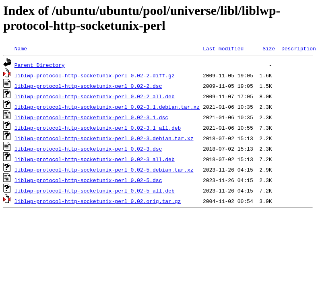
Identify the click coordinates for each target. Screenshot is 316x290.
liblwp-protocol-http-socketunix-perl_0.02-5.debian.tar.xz (104, 169)
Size (268, 48)
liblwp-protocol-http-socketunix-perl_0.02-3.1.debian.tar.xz (107, 106)
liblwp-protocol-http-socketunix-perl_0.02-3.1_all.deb (97, 127)
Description (298, 48)
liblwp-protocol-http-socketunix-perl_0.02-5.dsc (88, 180)
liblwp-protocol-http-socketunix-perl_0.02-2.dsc (88, 85)
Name (20, 48)
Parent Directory (39, 64)
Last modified (223, 48)
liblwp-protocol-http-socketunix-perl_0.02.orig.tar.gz (97, 201)
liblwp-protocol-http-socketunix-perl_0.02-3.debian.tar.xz (104, 138)
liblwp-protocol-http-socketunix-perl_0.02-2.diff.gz (94, 75)
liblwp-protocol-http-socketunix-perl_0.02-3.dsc (88, 148)
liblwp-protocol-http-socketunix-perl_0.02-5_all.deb (94, 190)
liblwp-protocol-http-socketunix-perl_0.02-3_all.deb (94, 159)
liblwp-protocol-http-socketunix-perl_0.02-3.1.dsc (91, 117)
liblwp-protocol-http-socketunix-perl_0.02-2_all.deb (94, 96)
